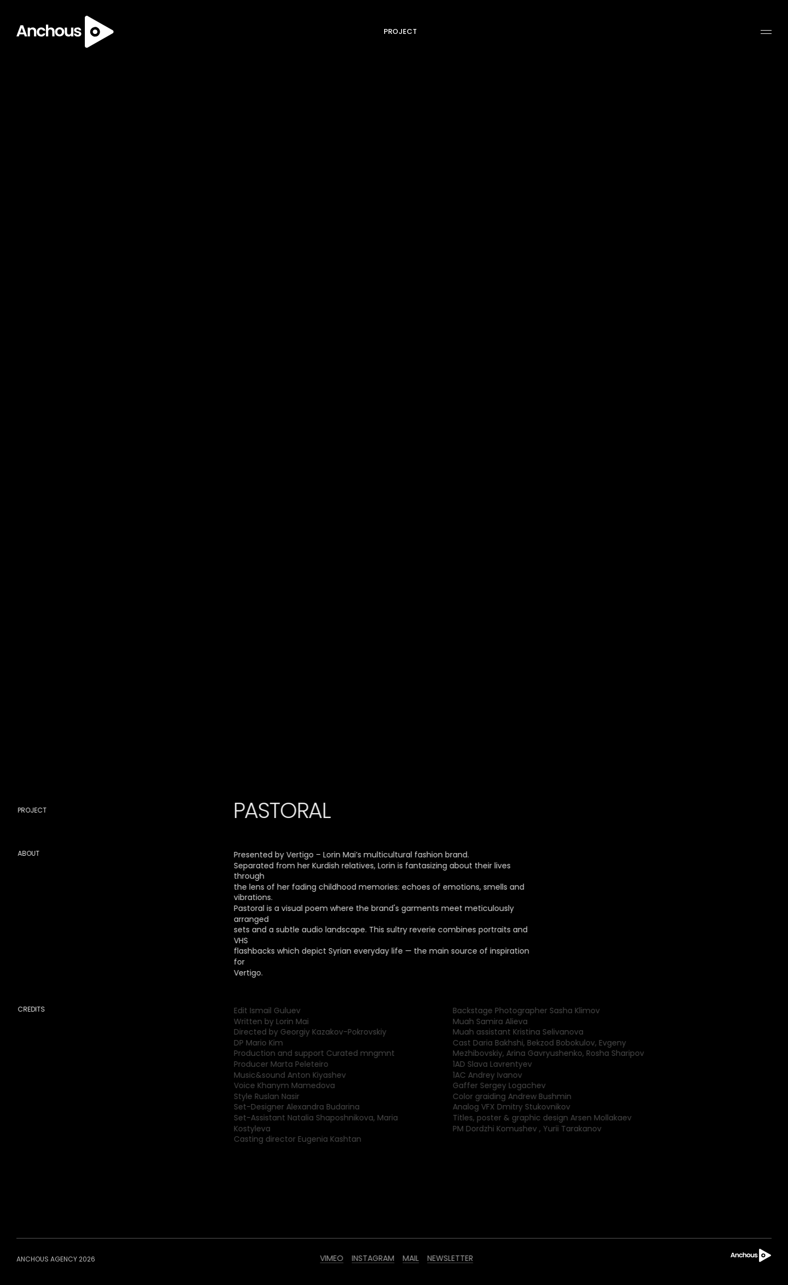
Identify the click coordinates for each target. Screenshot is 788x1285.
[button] (761, 32)
